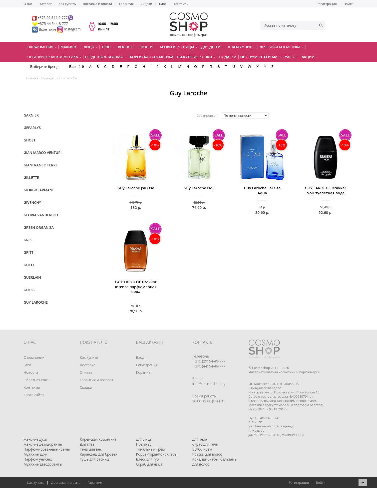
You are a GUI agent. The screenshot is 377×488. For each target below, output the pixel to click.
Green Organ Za (39, 227)
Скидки (146, 3)
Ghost (29, 140)
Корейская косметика (151, 56)
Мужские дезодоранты (43, 464)
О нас (28, 3)
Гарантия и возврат (96, 379)
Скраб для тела (205, 444)
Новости (31, 372)
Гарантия (126, 3)
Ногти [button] (148, 46)
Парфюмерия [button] (42, 46)
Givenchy (32, 202)
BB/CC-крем (202, 449)
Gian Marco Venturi (43, 152)
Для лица (144, 439)
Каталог (45, 3)
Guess (29, 289)
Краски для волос (207, 454)
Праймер (144, 444)
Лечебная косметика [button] (282, 46)
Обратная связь (37, 379)
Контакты (180, 3)
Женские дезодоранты (43, 444)
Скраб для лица (149, 464)
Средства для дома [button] (105, 56)
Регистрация (327, 3)
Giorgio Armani (38, 190)
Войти (349, 3)
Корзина (143, 372)
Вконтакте (44, 29)
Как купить (67, 3)
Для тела (199, 439)
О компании (34, 357)
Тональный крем (150, 449)
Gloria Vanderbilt (41, 215)
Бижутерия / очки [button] (196, 56)
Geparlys (32, 127)
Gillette (31, 177)
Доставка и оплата (97, 3)
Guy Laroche (36, 302)
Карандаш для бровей (99, 454)
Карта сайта (34, 394)
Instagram (72, 29)
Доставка (87, 365)
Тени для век (91, 449)
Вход (140, 357)
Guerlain (32, 277)
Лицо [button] (91, 46)
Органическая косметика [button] (54, 56)
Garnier (31, 115)
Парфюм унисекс (38, 459)
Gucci (29, 264)
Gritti (29, 252)
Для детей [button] (212, 46)
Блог (162, 3)
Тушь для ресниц (94, 459)
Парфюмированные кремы (47, 449)
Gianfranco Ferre (41, 165)
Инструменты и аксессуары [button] (269, 56)
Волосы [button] (127, 46)
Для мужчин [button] (242, 46)
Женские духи (35, 439)
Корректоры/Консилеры (156, 454)
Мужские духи (36, 454)
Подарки (227, 56)
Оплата (86, 372)
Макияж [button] (70, 46)
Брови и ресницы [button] (178, 46)
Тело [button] (107, 46)
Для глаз (87, 444)
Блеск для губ (147, 459)
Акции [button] (310, 56)
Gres (28, 240)
